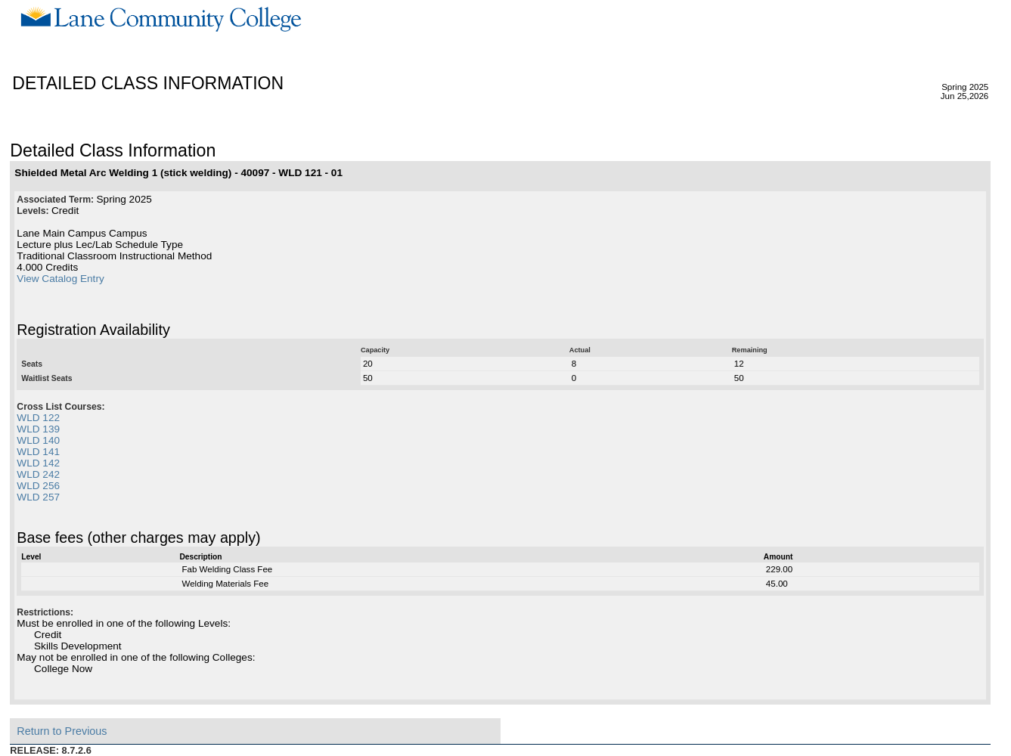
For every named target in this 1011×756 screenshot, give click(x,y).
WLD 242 (38, 474)
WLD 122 (38, 417)
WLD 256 (38, 485)
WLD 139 (38, 429)
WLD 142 (38, 463)
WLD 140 (38, 440)
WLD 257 (38, 497)
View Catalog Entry (60, 278)
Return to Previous (62, 731)
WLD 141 (38, 451)
